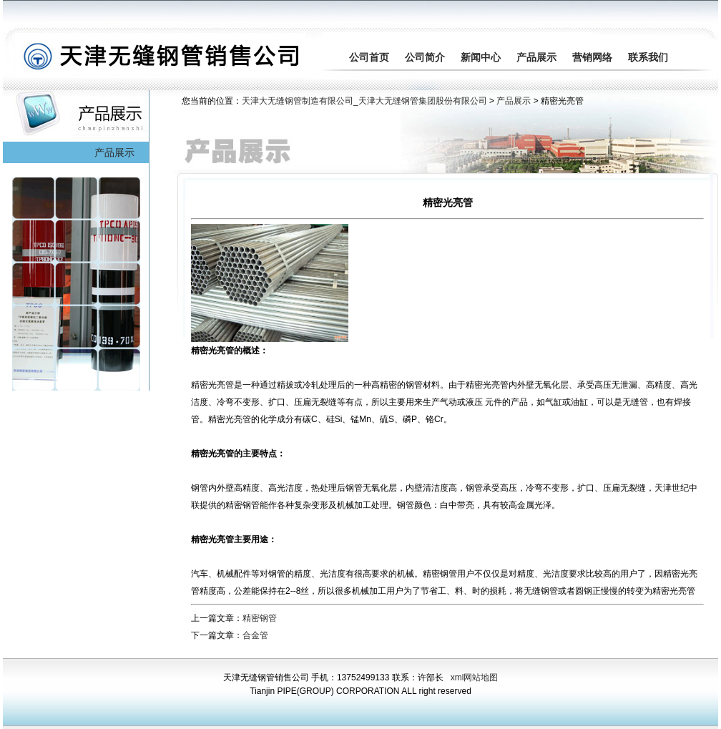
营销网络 (592, 57)
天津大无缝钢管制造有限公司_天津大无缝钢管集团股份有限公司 (364, 101)
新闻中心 (481, 57)
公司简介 (425, 57)
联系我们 (648, 57)
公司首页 (369, 57)
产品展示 (536, 57)
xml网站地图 (475, 677)
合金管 (255, 635)
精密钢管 (259, 618)
